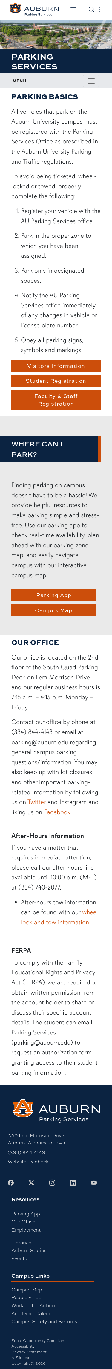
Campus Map (53, 610)
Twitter (36, 802)
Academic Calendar (33, 1313)
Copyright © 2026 (28, 1363)
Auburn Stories (29, 1250)
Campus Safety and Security (44, 1321)
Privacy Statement (29, 1351)
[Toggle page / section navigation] (91, 81)
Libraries (21, 1243)
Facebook (57, 812)
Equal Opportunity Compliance (40, 1340)
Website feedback (28, 1162)
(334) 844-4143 (26, 1152)
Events (19, 1258)
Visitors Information (56, 365)
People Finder (27, 1297)
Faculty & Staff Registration (56, 399)
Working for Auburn (34, 1305)
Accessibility (23, 1346)
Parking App (53, 594)
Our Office (23, 1222)
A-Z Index (20, 1357)
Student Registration (56, 380)
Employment (26, 1230)
